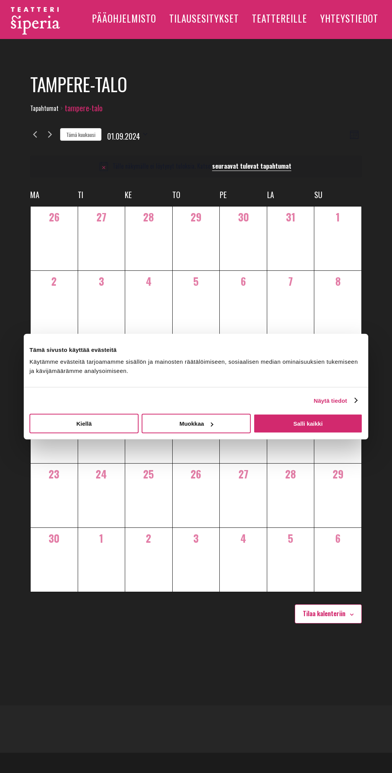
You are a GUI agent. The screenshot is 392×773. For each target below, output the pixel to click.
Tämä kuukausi (80, 134)
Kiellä (83, 423)
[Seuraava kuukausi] (49, 134)
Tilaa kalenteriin (324, 613)
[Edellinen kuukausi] (34, 134)
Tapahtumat (44, 108)
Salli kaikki (308, 423)
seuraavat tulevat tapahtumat (251, 166)
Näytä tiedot (330, 400)
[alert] (196, 166)
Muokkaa (196, 423)
